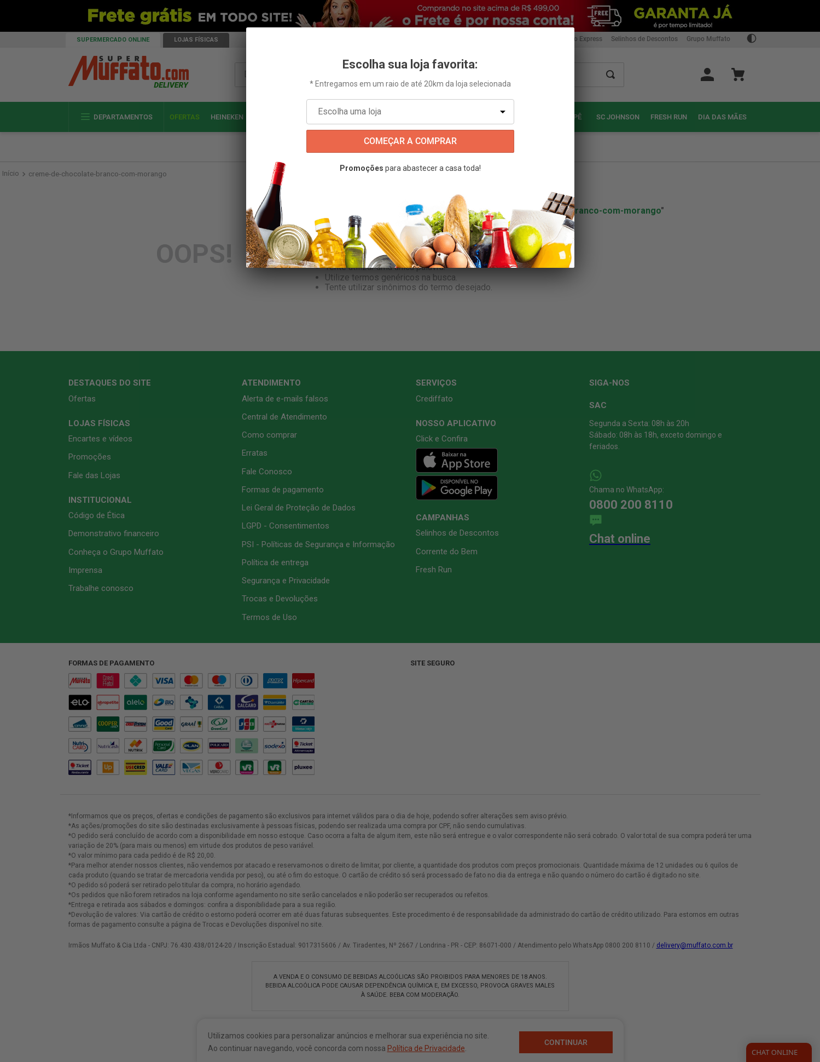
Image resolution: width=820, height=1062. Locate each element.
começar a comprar (410, 141)
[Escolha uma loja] (410, 111)
